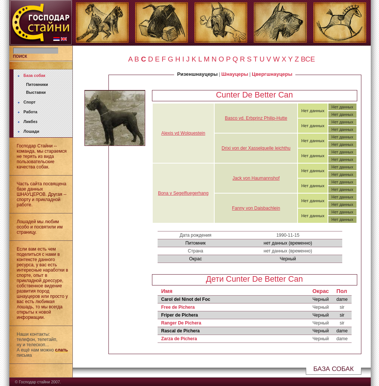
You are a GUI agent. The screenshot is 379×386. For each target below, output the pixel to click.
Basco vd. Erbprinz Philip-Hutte (256, 118)
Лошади (31, 131)
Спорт (30, 102)
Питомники (37, 84)
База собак (34, 75)
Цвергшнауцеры (272, 74)
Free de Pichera (178, 307)
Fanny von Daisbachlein (256, 208)
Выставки (36, 92)
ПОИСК (20, 56)
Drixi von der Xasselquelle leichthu (256, 148)
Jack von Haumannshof (256, 178)
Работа (31, 112)
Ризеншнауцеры (197, 74)
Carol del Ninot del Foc (186, 299)
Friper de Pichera (179, 315)
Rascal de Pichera (180, 330)
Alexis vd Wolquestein (183, 133)
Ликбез (31, 121)
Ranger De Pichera (181, 323)
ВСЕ (308, 59)
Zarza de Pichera (179, 338)
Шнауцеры (234, 74)
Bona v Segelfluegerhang (183, 193)
